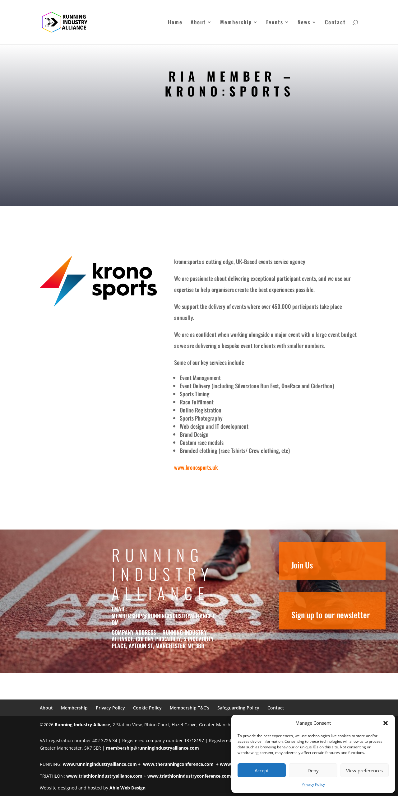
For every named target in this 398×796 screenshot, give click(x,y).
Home (175, 23)
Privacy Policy (313, 784)
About (198, 23)
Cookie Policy (147, 708)
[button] (385, 723)
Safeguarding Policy (238, 708)
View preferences (364, 770)
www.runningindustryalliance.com (100, 764)
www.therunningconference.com (178, 764)
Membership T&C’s (189, 708)
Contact (335, 23)
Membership (236, 23)
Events (274, 23)
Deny (313, 770)
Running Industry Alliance (82, 725)
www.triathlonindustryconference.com (189, 776)
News (304, 23)
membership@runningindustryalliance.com (168, 619)
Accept (262, 770)
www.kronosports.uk (196, 467)
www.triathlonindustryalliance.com (104, 776)
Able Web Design (127, 788)
